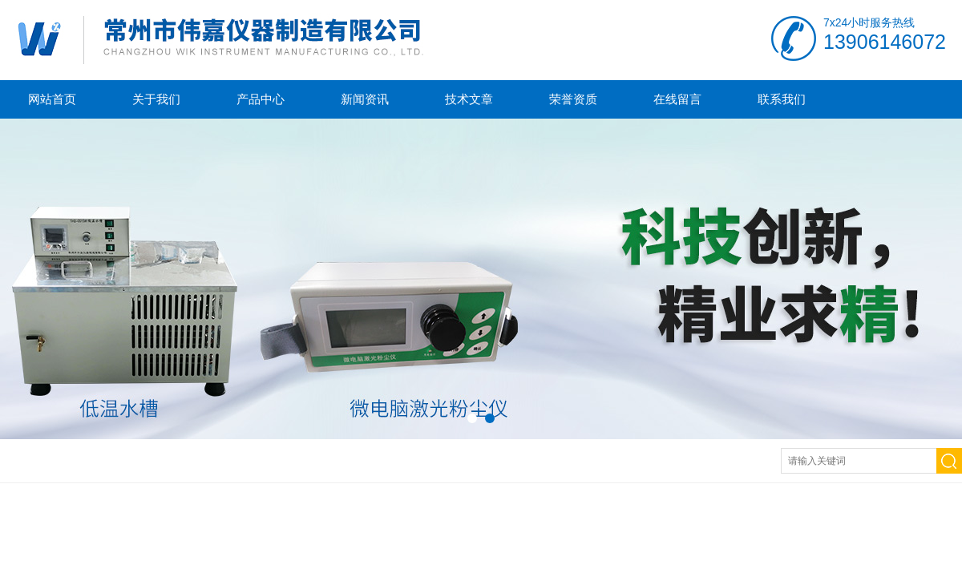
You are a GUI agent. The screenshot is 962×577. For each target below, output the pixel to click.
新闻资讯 (365, 99)
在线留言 (677, 99)
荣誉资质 (573, 99)
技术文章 (469, 99)
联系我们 (782, 99)
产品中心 (260, 99)
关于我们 (156, 99)
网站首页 (52, 99)
